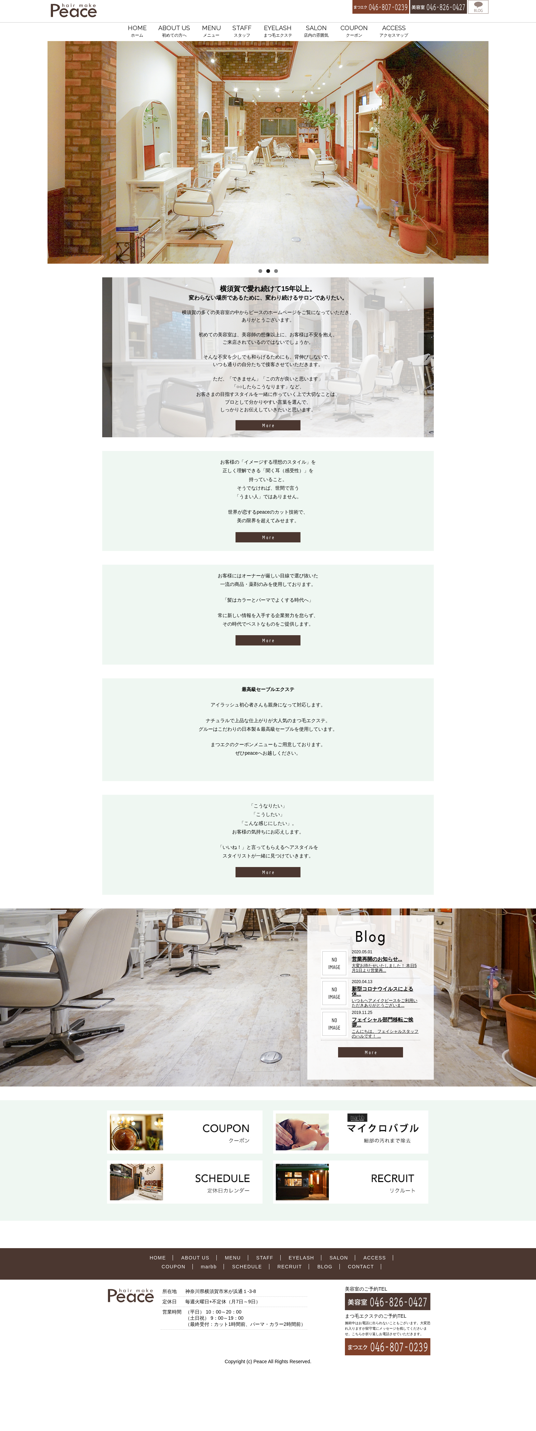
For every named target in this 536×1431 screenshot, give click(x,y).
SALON (316, 31)
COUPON (354, 31)
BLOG (325, 1266)
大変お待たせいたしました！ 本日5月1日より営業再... (384, 968)
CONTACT (361, 1266)
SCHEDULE (247, 1266)
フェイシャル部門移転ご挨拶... (382, 1022)
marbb (209, 1266)
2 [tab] (268, 271)
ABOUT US (174, 31)
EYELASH (278, 31)
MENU (211, 31)
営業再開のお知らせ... (377, 959)
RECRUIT (289, 1266)
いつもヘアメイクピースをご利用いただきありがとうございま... (384, 1003)
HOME (137, 31)
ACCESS (393, 31)
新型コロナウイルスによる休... (382, 991)
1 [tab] (260, 271)
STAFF (242, 31)
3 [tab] (276, 271)
